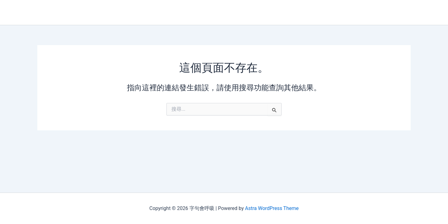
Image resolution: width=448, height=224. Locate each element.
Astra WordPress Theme (271, 208)
